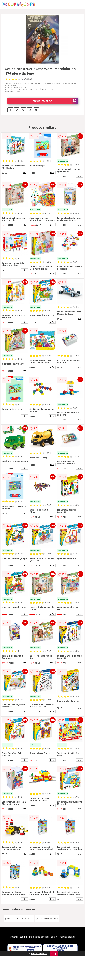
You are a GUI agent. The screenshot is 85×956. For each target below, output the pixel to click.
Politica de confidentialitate (43, 936)
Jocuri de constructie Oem (18, 918)
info (24, 172)
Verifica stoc (55, 101)
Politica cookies (67, 936)
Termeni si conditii (17, 936)
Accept (53, 953)
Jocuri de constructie (47, 918)
